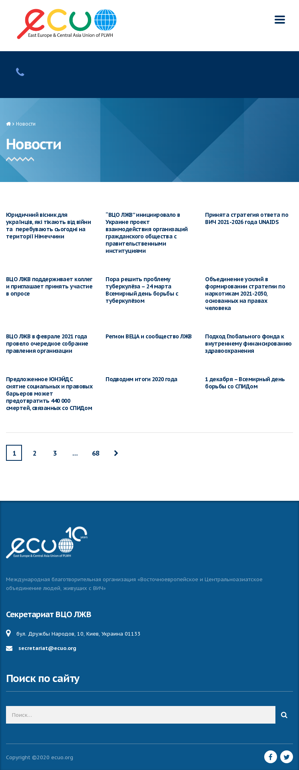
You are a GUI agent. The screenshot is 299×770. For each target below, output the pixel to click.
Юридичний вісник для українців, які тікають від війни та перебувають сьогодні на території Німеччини (48, 225)
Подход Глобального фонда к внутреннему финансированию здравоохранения (248, 343)
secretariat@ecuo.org (47, 648)
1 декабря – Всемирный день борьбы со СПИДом (245, 383)
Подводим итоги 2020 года (141, 379)
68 (95, 453)
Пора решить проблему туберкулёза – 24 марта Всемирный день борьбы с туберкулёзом (142, 290)
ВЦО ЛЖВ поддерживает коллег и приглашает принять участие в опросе (49, 286)
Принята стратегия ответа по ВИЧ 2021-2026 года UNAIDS (246, 218)
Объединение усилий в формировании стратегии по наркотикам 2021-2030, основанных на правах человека (245, 294)
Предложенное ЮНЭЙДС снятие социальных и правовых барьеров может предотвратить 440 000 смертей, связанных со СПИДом (49, 394)
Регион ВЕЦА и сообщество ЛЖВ (148, 336)
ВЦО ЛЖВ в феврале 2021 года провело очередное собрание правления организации (47, 343)
